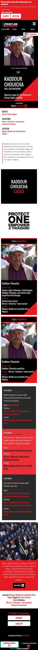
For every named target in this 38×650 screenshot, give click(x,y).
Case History (19, 103)
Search (32, 29)
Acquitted (20, 105)
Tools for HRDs (5, 29)
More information (7, 12)
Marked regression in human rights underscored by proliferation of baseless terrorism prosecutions (17, 397)
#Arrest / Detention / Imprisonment (13, 121)
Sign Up (19, 623)
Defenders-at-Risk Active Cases (28, 644)
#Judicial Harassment (9, 124)
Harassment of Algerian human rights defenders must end (16, 484)
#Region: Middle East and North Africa (13, 131)
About (23, 29)
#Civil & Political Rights (9, 114)
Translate (33, 34)
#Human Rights (13, 405)
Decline (15, 16)
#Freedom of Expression (20, 496)
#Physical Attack (25, 505)
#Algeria (4, 134)
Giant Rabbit (26, 635)
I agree (5, 16)
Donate (14, 29)
